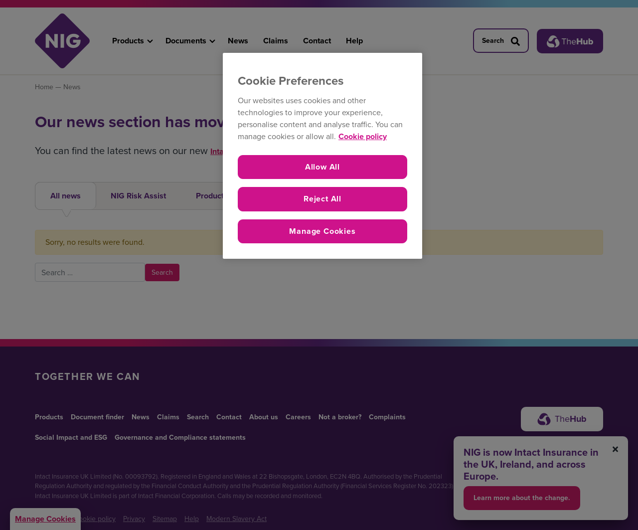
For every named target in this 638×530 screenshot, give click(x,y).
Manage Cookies (322, 231)
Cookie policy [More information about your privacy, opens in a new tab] (362, 136)
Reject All (322, 198)
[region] (322, 156)
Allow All (322, 167)
